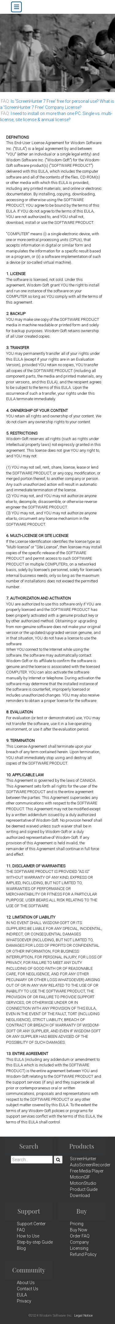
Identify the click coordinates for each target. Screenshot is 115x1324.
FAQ (21, 1229)
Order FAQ (80, 1236)
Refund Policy (83, 1254)
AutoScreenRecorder (90, 1164)
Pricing (76, 1223)
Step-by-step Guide (35, 1242)
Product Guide (84, 1189)
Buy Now (78, 1229)
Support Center (31, 1223)
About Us (26, 1282)
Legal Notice (83, 1316)
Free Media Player (87, 1171)
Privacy (24, 1301)
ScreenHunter (83, 1158)
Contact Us (27, 1288)
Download (80, 1195)
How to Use (28, 1236)
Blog (21, 1248)
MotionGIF (80, 1177)
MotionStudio (83, 1183)
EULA (22, 1294)
